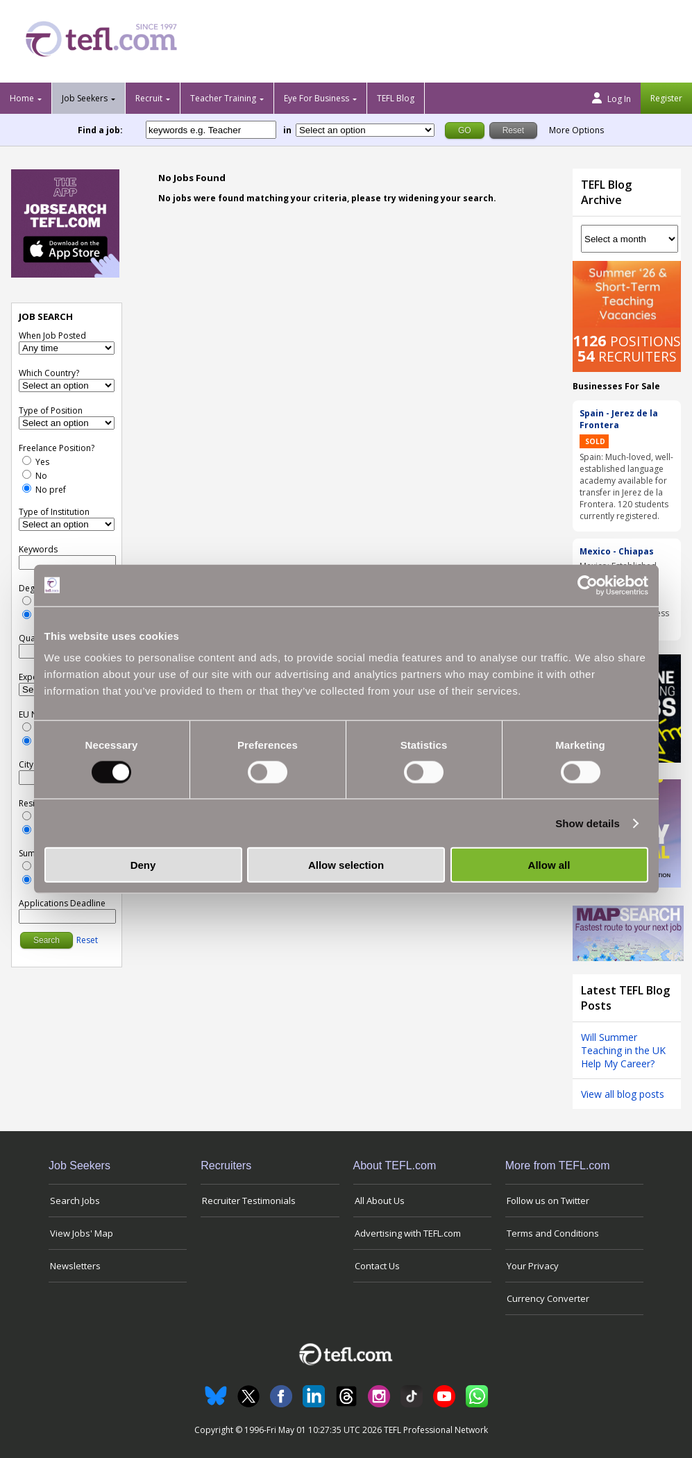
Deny (143, 865)
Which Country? (49, 373)
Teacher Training (223, 98)
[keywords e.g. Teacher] (211, 130)
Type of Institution (54, 512)
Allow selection (346, 865)
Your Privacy (533, 1266)
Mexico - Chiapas (617, 551)
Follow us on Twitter (548, 1200)
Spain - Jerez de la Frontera (619, 419)
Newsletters (75, 1266)
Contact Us (377, 1266)
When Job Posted (52, 335)
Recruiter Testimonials (249, 1200)
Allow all (549, 865)
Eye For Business (316, 98)
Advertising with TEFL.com (408, 1233)
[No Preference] (26, 488)
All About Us (380, 1200)
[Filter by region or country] (365, 130)
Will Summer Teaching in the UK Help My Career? (623, 1050)
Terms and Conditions (553, 1233)
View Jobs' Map (81, 1233)
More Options (576, 130)
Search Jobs (75, 1200)
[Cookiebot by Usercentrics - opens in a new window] (587, 585)
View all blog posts (622, 1094)
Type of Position (51, 410)
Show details (587, 823)
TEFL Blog (395, 98)
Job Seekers (85, 98)
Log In (611, 98)
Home (22, 98)
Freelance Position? (56, 448)
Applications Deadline (62, 903)
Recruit (148, 98)
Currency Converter (548, 1298)
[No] (26, 474)
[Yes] (26, 460)
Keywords (38, 549)
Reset (87, 940)
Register (666, 98)
